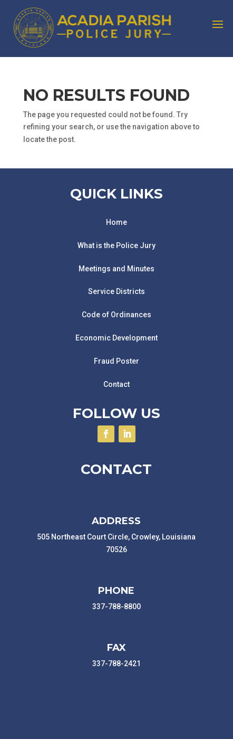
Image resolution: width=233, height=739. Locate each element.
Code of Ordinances (116, 314)
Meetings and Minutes (116, 268)
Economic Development (116, 338)
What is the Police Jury (116, 245)
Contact (116, 384)
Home (116, 222)
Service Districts (116, 291)
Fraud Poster (116, 361)
